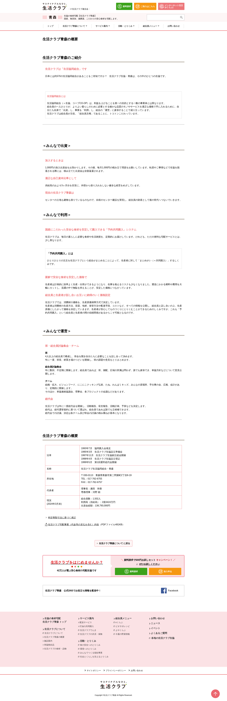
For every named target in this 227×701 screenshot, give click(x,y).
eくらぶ (120, 622)
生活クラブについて (54, 629)
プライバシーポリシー (116, 670)
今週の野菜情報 (123, 634)
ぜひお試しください (149, 564)
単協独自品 (49, 645)
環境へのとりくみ (89, 648)
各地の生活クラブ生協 (162, 638)
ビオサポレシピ (123, 626)
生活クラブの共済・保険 (92, 634)
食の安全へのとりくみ (91, 644)
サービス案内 (87, 618)
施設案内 (48, 641)
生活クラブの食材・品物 (55, 648)
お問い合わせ (158, 618)
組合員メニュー (123, 618)
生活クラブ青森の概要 (54, 637)
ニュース (155, 623)
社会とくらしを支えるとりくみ (95, 656)
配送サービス (86, 622)
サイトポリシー (94, 670)
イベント (155, 628)
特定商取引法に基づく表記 (62, 517)
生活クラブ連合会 (80, 9)
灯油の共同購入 (87, 626)
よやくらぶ (121, 630)
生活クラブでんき (89, 630)
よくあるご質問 (159, 633)
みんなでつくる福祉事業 (92, 652)
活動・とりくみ (88, 641)
